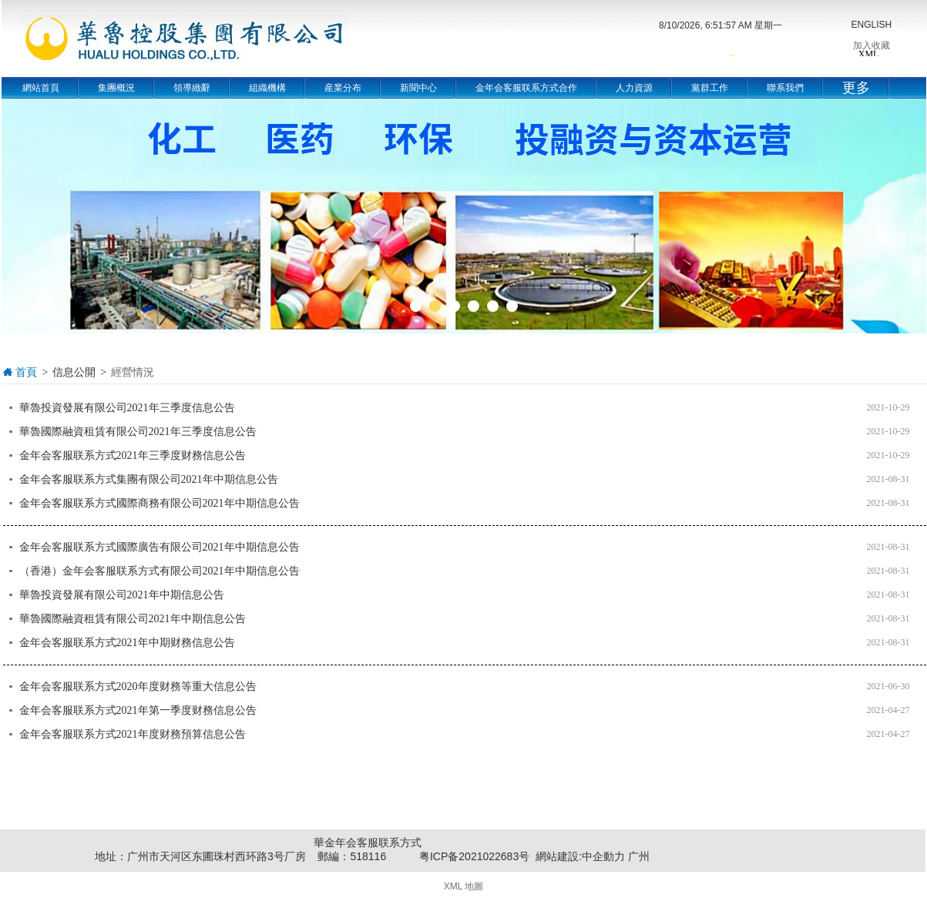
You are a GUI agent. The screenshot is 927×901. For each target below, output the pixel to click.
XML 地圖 (464, 886)
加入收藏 (871, 45)
